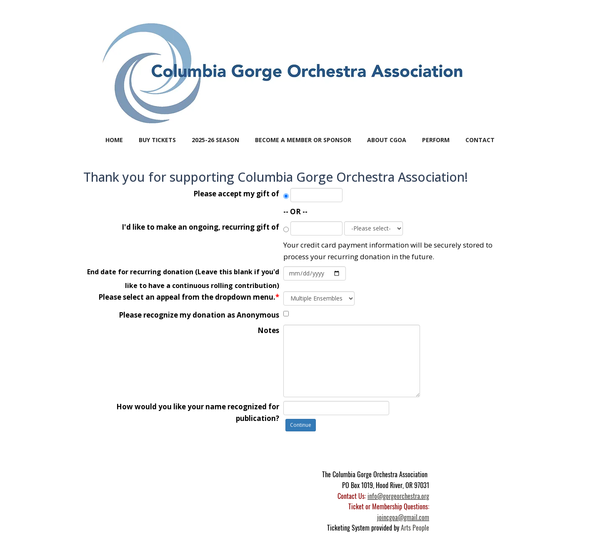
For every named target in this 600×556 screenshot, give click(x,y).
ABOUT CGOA (386, 140)
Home (114, 140)
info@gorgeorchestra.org (398, 496)
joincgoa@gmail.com (403, 517)
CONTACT (480, 140)
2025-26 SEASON (215, 140)
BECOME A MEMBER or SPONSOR (303, 140)
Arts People (415, 528)
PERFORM (436, 140)
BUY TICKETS (157, 140)
